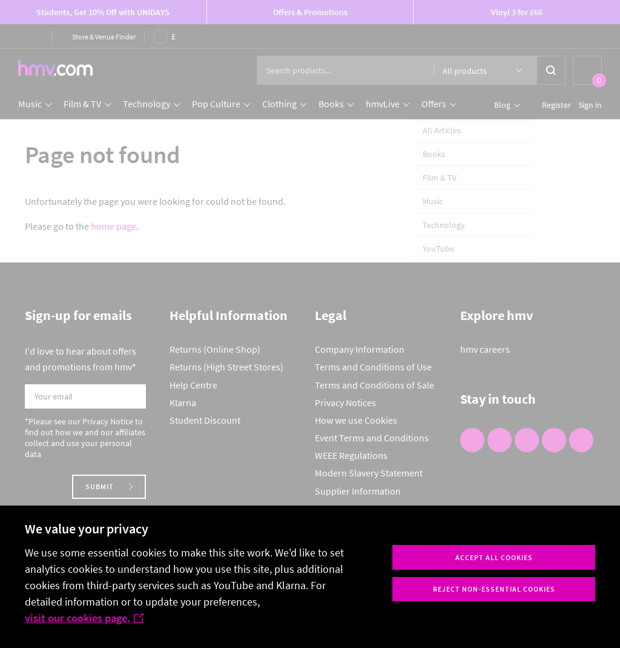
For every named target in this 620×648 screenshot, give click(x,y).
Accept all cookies (494, 557)
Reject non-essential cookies (494, 588)
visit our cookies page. (84, 618)
